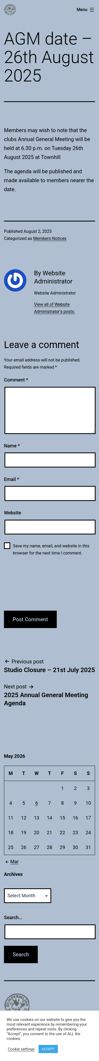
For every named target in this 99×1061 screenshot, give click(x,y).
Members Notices (49, 238)
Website (12, 512)
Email (11, 479)
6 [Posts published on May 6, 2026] (36, 803)
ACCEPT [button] (48, 1049)
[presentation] (25, 586)
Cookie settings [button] (21, 1049)
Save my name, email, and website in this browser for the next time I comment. (51, 549)
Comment (16, 380)
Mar (11, 861)
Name (12, 445)
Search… (13, 917)
